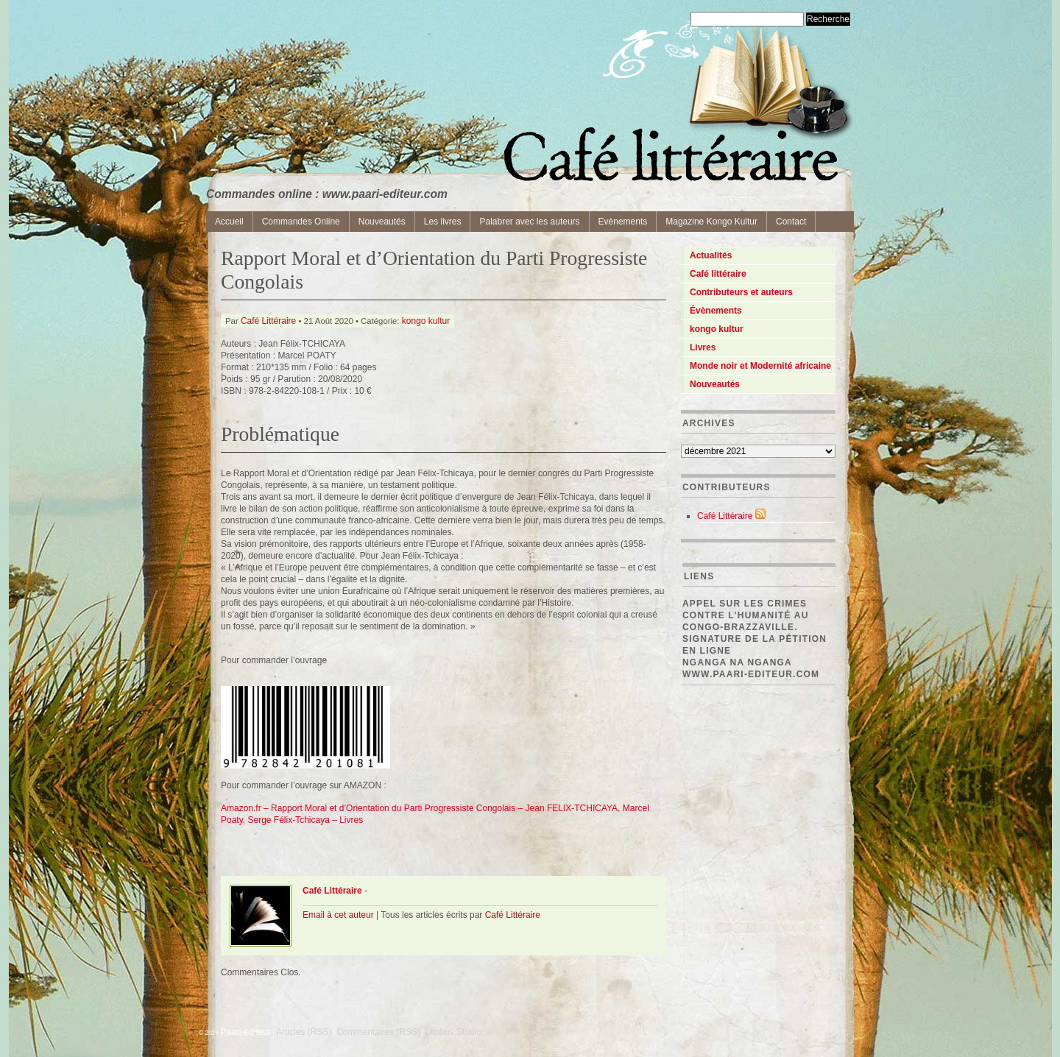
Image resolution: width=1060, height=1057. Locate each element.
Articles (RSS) (303, 1032)
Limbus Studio (453, 1032)
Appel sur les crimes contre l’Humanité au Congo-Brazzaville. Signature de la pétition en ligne (754, 627)
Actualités (711, 255)
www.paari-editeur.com (750, 674)
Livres (703, 347)
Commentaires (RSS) (378, 1032)
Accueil (229, 221)
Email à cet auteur (338, 915)
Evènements (623, 221)
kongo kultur (426, 321)
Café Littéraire (268, 321)
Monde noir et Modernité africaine (760, 366)
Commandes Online (301, 221)
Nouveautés (382, 221)
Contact (791, 221)
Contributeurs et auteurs (741, 292)
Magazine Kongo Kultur (711, 221)
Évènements (716, 310)
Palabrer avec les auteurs (529, 221)
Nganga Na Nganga (737, 662)
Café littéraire (718, 274)
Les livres (443, 221)
